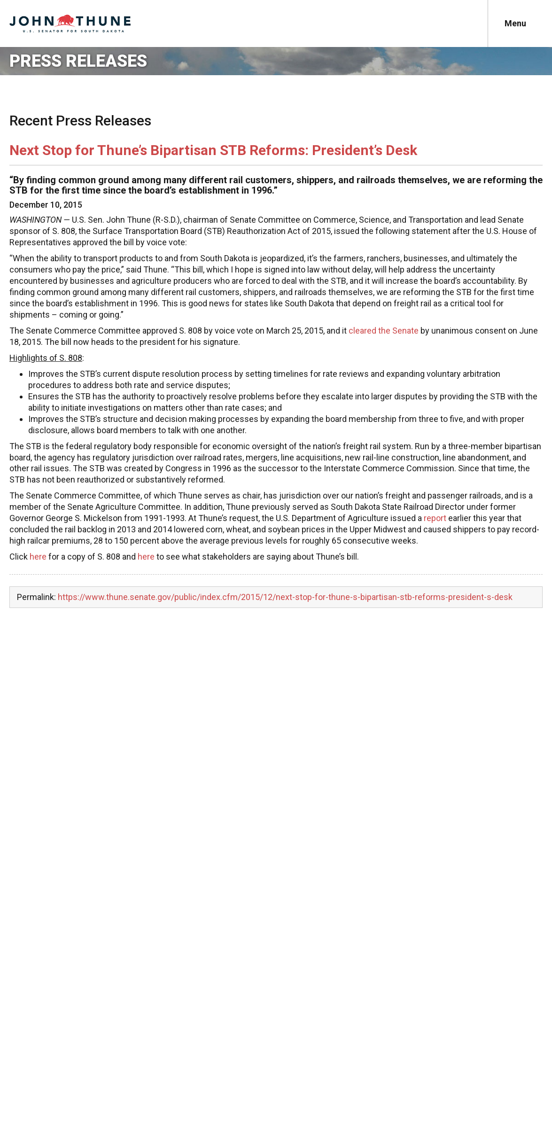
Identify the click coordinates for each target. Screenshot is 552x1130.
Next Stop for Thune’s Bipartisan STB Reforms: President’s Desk (213, 150)
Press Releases (78, 61)
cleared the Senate (384, 330)
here (38, 556)
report (435, 518)
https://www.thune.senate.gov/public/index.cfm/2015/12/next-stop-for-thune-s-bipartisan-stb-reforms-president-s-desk (285, 597)
